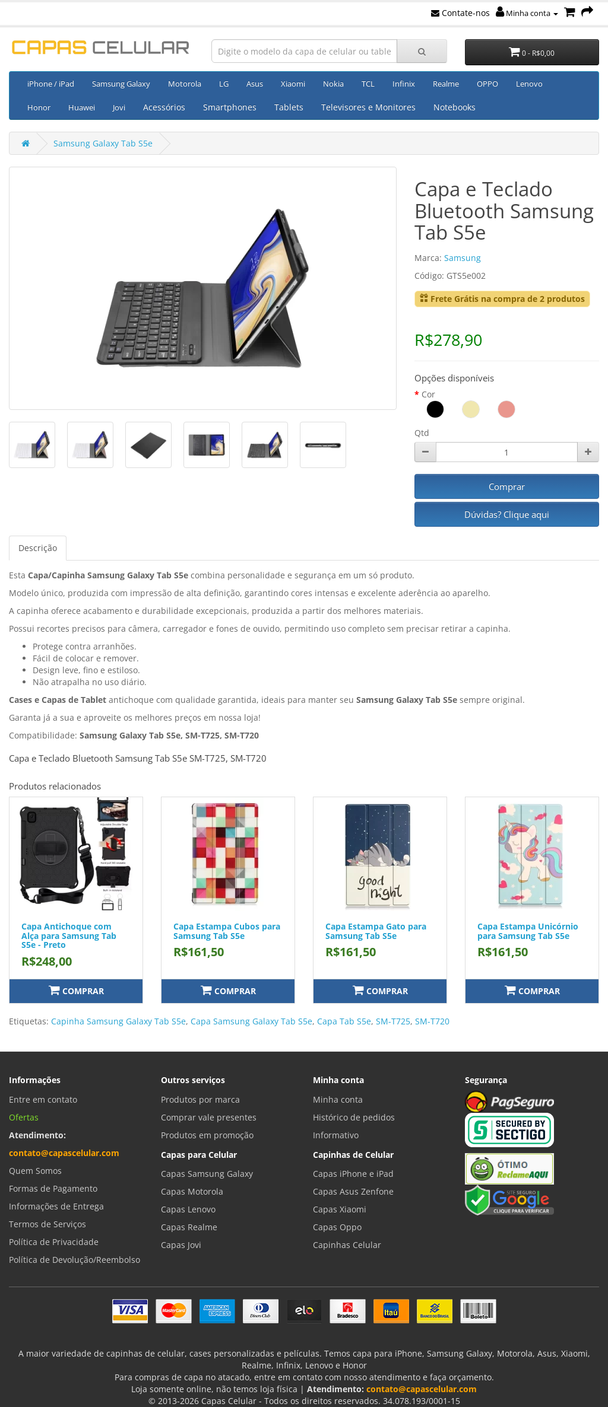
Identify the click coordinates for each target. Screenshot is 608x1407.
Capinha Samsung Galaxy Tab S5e (118, 1021)
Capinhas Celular (347, 1244)
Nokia (333, 83)
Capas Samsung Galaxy (207, 1173)
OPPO (487, 83)
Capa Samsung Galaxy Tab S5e (251, 1021)
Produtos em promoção (207, 1135)
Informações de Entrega (56, 1206)
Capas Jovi (181, 1244)
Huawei (81, 107)
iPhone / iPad (50, 83)
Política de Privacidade (54, 1241)
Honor (38, 107)
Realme (446, 83)
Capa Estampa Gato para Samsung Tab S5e (375, 931)
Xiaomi (293, 83)
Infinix (403, 83)
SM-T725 (393, 1021)
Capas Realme (189, 1227)
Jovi (119, 107)
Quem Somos (35, 1170)
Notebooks (454, 107)
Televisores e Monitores (368, 107)
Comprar (507, 486)
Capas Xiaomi (339, 1209)
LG (224, 83)
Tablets (288, 107)
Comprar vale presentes (208, 1117)
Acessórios (164, 107)
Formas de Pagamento (53, 1188)
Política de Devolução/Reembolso (74, 1259)
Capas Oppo (337, 1227)
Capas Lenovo (188, 1209)
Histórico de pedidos (354, 1117)
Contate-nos (460, 12)
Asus (254, 83)
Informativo (336, 1135)
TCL (368, 83)
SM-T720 (432, 1021)
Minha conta (527, 13)
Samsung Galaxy (121, 83)
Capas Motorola (192, 1191)
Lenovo (529, 83)
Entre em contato (43, 1099)
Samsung (462, 257)
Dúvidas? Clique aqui (506, 514)
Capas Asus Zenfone (353, 1191)
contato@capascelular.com (64, 1152)
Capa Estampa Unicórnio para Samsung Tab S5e (527, 931)
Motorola (184, 83)
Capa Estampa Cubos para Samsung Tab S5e (226, 931)
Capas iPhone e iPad (353, 1173)
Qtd (421, 432)
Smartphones (229, 107)
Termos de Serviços (47, 1224)
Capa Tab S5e (344, 1021)
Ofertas (24, 1117)
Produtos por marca (200, 1099)
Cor (428, 394)
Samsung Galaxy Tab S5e (103, 143)
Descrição (37, 547)
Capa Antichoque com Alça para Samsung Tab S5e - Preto (68, 935)
